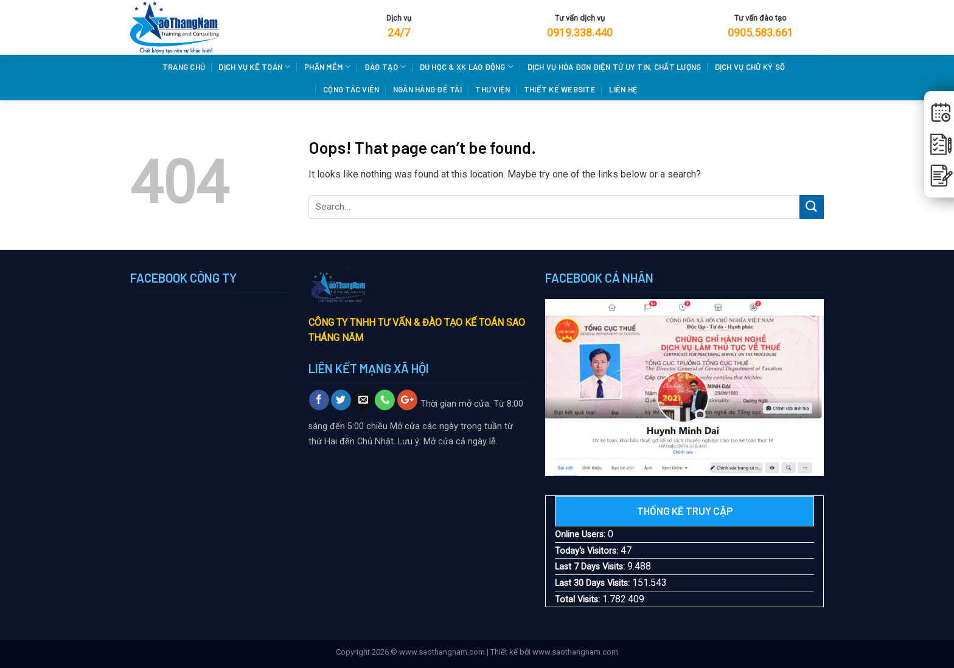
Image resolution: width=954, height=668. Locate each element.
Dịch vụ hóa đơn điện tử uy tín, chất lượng (614, 67)
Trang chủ (183, 67)
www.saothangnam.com (442, 651)
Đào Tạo (385, 66)
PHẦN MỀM (327, 66)
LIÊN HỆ (623, 89)
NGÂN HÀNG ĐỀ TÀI (427, 89)
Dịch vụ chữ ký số (750, 67)
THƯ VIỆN (492, 89)
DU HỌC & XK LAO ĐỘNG (467, 66)
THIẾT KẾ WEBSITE (560, 89)
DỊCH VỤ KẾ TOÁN (254, 66)
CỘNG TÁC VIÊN (351, 89)
